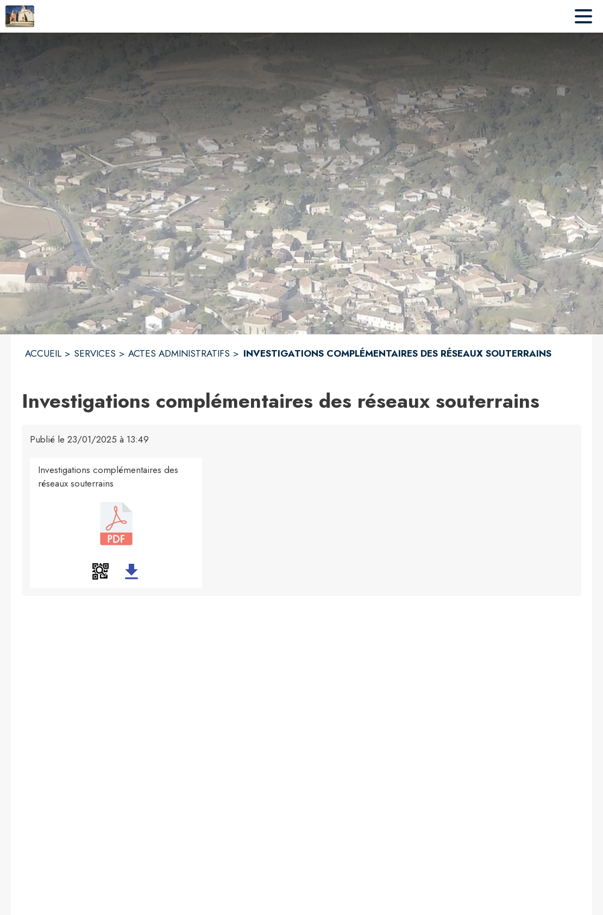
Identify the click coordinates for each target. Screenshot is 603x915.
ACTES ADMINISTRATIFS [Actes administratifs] (179, 353)
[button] (100, 571)
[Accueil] (19, 16)
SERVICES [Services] (95, 353)
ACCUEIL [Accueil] (43, 353)
